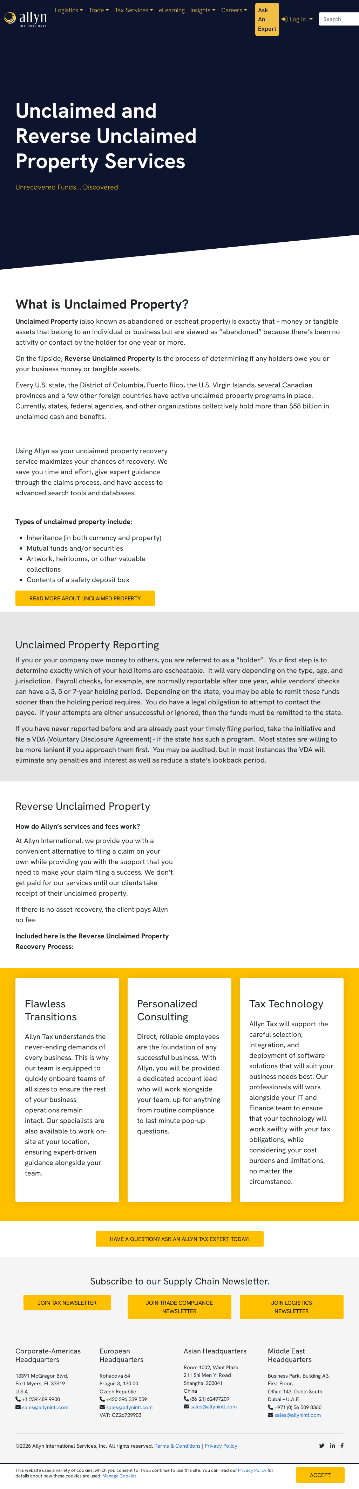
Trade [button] (96, 10)
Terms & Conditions (178, 1445)
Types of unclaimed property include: (73, 521)
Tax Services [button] (131, 10)
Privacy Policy (221, 1445)
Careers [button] (231, 10)
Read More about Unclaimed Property (85, 598)
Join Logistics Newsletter (291, 1307)
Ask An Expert (267, 19)
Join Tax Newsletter (67, 1302)
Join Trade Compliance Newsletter (179, 1307)
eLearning (172, 10)
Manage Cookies (119, 1475)
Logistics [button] (66, 10)
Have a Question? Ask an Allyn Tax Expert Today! (180, 1238)
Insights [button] (200, 10)
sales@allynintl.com (45, 1407)
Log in (294, 19)
